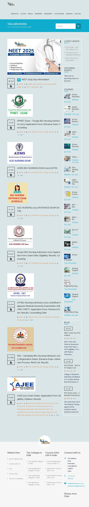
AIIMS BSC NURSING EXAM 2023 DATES (37, 168)
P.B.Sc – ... (75, 157)
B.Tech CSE (21, 406)
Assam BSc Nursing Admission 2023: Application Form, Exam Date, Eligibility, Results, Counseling (38, 255)
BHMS (39, 84)
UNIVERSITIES (14, 13)
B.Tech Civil (54, 403)
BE (40, 409)
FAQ (10, 469)
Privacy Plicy (13, 474)
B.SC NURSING (33, 132)
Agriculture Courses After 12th (54, 469)
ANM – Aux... (74, 133)
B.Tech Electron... (76, 146)
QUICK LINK (77, 13)
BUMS (54, 84)
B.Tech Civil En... (75, 193)
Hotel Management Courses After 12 (54, 462)
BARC (32, 409)
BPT (48, 409)
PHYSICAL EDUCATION (40, 415)
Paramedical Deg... (71, 312)
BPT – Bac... (74, 206)
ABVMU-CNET (33, 317)
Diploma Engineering (42, 412)
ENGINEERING (38, 13)
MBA (19, 415)
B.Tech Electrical (41, 406)
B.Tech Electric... (75, 121)
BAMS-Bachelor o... (75, 109)
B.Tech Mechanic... (76, 96)
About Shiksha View (16, 459)
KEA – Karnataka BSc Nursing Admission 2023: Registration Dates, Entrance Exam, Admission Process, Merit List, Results (38, 359)
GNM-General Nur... (75, 182)
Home (9, 27)
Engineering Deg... (71, 286)
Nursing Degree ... (75, 269)
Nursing (34, 87)
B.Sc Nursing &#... (75, 170)
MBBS (19, 87)
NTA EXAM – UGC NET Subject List (72, 48)
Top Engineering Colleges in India (34, 476)
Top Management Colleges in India (34, 469)
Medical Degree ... (75, 295)
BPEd (44, 409)
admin (21, 84)
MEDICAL (30, 13)
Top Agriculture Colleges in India (34, 483)
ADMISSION (69, 13)
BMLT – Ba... (75, 218)
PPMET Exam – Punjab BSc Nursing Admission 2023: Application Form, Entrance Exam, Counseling (38, 124)
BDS (34, 84)
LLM (55, 412)
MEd (23, 415)
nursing (51, 132)
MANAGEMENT (48, 13)
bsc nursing (47, 84)
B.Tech (46, 403)
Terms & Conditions (16, 478)
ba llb (28, 409)
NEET (28, 87)
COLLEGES (23, 13)
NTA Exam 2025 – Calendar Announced (73, 54)
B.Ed (30, 403)
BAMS (30, 84)
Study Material (59, 13)
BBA (36, 409)
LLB (51, 412)
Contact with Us (14, 464)
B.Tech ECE (30, 406)
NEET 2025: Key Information (35, 79)
